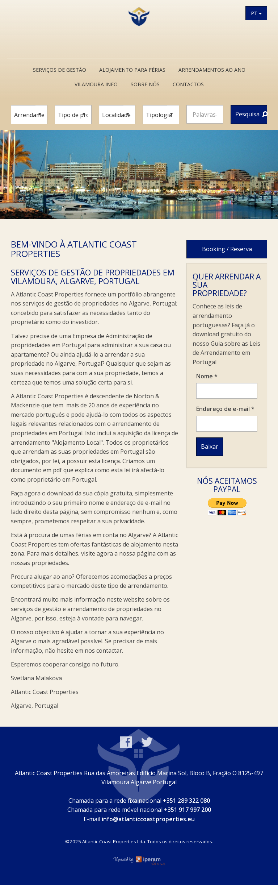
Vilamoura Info (96, 84)
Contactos (188, 84)
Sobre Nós (145, 84)
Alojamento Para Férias (132, 69)
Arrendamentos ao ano (211, 69)
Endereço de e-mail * (225, 409)
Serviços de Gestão (59, 69)
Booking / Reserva (227, 249)
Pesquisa (251, 114)
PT (256, 13)
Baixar (209, 446)
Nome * (207, 376)
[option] (139, 174)
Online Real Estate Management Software (139, 860)
